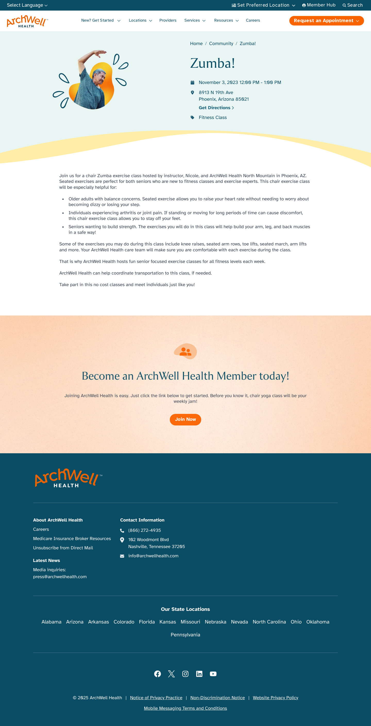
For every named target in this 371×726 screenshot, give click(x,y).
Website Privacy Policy (275, 698)
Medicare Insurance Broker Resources (72, 539)
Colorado (124, 622)
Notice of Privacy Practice (156, 698)
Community (221, 43)
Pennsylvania (185, 634)
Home (196, 43)
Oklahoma (318, 622)
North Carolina (269, 622)
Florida (147, 622)
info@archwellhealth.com (153, 556)
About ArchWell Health (58, 520)
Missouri (190, 622)
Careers (253, 20)
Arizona (74, 622)
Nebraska (215, 622)
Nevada (239, 622)
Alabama (51, 622)
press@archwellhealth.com (60, 577)
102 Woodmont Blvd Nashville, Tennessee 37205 (156, 543)
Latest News (46, 560)
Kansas (167, 622)
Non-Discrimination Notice (217, 698)
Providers (167, 20)
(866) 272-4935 (144, 530)
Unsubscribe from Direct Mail (63, 548)
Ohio (296, 622)
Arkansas (98, 622)
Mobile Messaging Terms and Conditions (185, 708)
